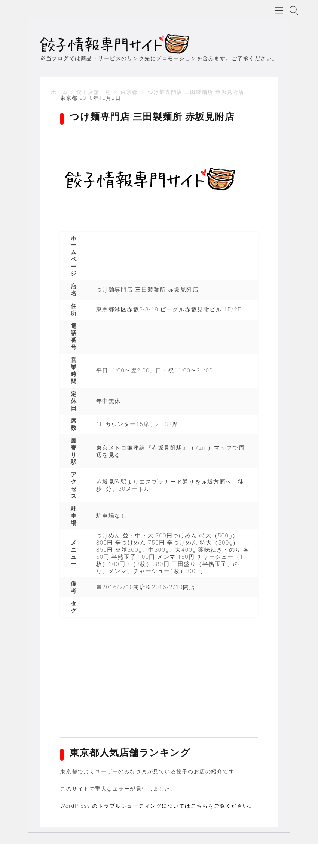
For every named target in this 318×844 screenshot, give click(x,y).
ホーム (59, 92)
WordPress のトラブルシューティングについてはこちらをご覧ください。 (157, 806)
